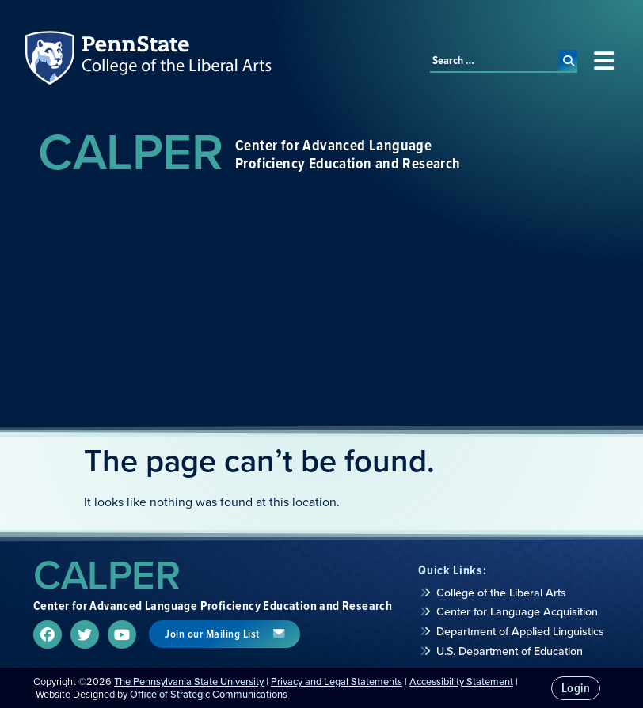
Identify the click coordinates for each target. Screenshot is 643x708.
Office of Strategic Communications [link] (208, 694)
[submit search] (568, 60)
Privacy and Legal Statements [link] (336, 681)
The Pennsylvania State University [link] (189, 681)
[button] (604, 60)
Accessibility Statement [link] (461, 681)
